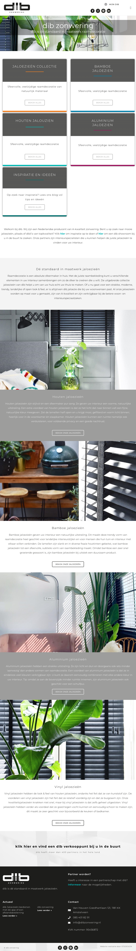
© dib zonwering (11, 946)
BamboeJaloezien (102, 68)
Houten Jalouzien (34, 120)
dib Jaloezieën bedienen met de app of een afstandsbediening (16, 908)
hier (62, 232)
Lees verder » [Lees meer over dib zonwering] (44, 909)
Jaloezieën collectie (34, 66)
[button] (130, 8)
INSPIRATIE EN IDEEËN (34, 174)
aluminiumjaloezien (103, 122)
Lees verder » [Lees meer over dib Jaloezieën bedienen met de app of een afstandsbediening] (10, 914)
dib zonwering (45, 905)
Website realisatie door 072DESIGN (116, 945)
